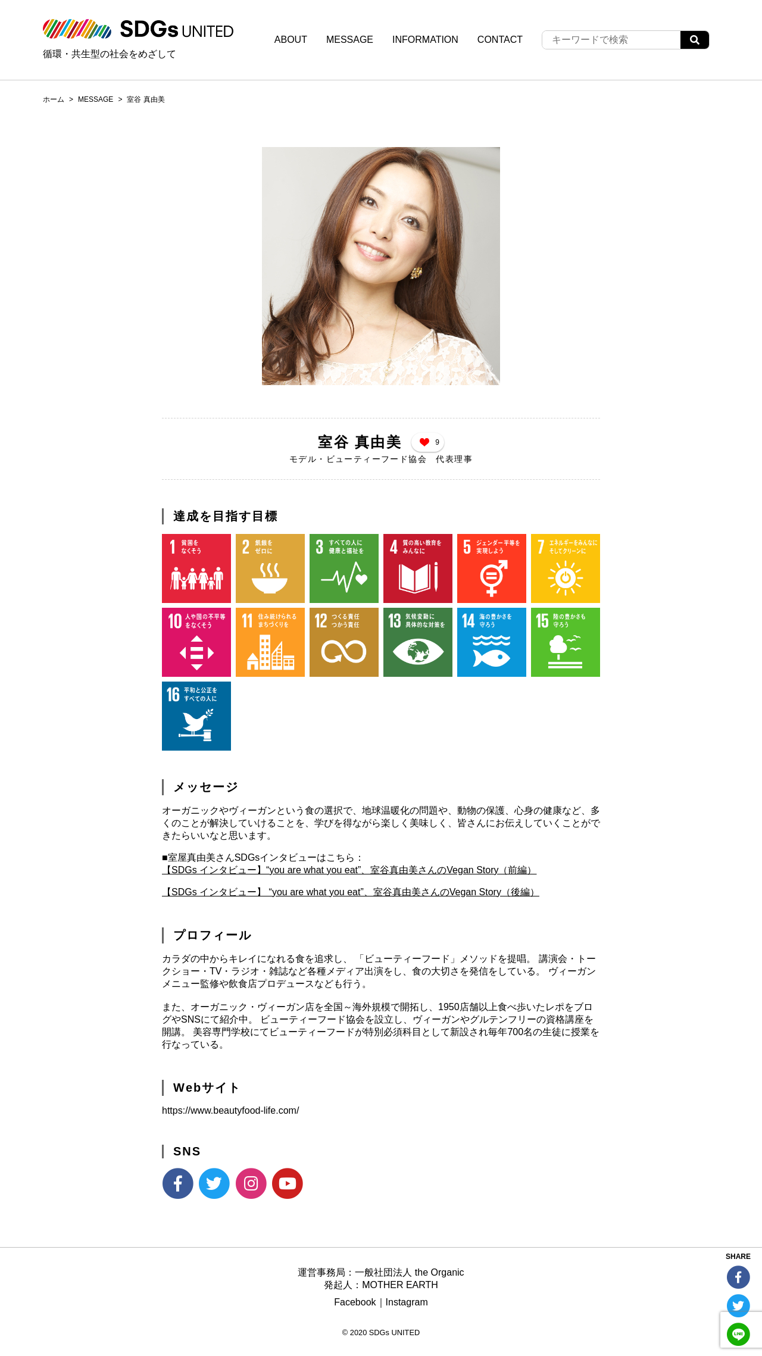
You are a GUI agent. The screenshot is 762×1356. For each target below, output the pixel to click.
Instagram (407, 1302)
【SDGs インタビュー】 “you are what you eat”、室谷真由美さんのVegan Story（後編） (350, 892)
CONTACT (500, 40)
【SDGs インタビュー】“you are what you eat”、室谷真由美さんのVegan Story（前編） (349, 870)
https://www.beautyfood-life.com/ (230, 1110)
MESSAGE (349, 40)
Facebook (355, 1302)
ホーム (53, 99)
